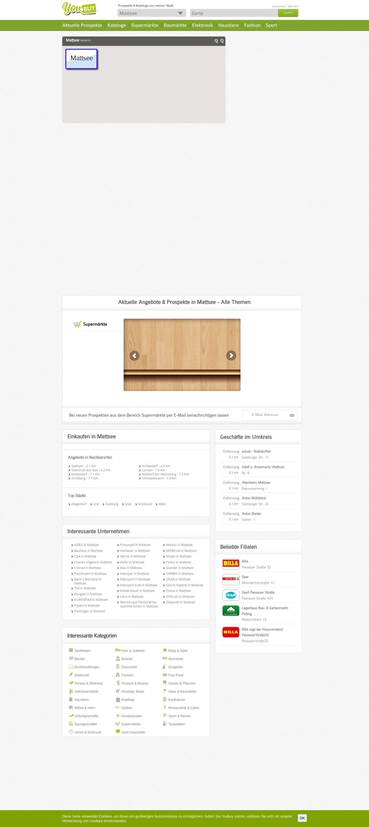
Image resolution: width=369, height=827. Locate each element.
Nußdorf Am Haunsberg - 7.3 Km (165, 473)
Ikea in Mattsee (131, 568)
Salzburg (112, 503)
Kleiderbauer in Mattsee (137, 591)
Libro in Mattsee (132, 597)
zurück (231, 355)
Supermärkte (144, 25)
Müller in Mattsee (179, 556)
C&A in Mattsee (85, 556)
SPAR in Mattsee (178, 579)
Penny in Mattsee (178, 562)
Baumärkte (175, 25)
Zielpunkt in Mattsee (180, 602)
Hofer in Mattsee (132, 562)
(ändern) (85, 40)
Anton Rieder (251, 514)
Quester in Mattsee (180, 568)
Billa (245, 561)
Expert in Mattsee (87, 605)
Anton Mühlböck (254, 498)
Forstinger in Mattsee (89, 611)
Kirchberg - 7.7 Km (84, 477)
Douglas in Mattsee (88, 594)
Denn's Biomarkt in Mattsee (87, 581)
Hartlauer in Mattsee (135, 551)
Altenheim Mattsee (256, 482)
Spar (245, 577)
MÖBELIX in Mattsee (181, 551)
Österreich (293, 6)
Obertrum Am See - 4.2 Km (91, 469)
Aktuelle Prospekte (82, 25)
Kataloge (116, 25)
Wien (162, 503)
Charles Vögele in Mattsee (93, 562)
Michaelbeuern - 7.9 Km (159, 477)
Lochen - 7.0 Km (153, 469)
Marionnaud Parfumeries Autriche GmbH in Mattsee (139, 604)
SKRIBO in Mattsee (180, 574)
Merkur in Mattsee (179, 545)
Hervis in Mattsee (133, 556)
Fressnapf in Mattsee (135, 545)
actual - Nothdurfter (256, 451)
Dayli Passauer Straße (258, 592)
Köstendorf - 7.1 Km (85, 473)
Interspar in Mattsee (134, 574)
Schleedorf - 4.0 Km (156, 465)
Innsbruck (145, 503)
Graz (128, 503)
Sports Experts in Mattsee (184, 585)
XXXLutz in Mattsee (180, 597)
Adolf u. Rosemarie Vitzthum (263, 467)
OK (302, 818)
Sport (271, 25)
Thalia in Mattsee (178, 591)
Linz (96, 503)
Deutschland (278, 6)
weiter (134, 355)
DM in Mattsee (85, 588)
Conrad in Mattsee (87, 568)
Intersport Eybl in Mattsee (138, 585)
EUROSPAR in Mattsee (91, 600)
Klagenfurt (78, 503)
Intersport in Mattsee (135, 579)
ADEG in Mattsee (86, 545)
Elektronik (202, 25)
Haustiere (228, 25)
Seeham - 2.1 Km (83, 465)
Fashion (252, 25)
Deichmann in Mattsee (90, 574)
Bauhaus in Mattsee (88, 551)
